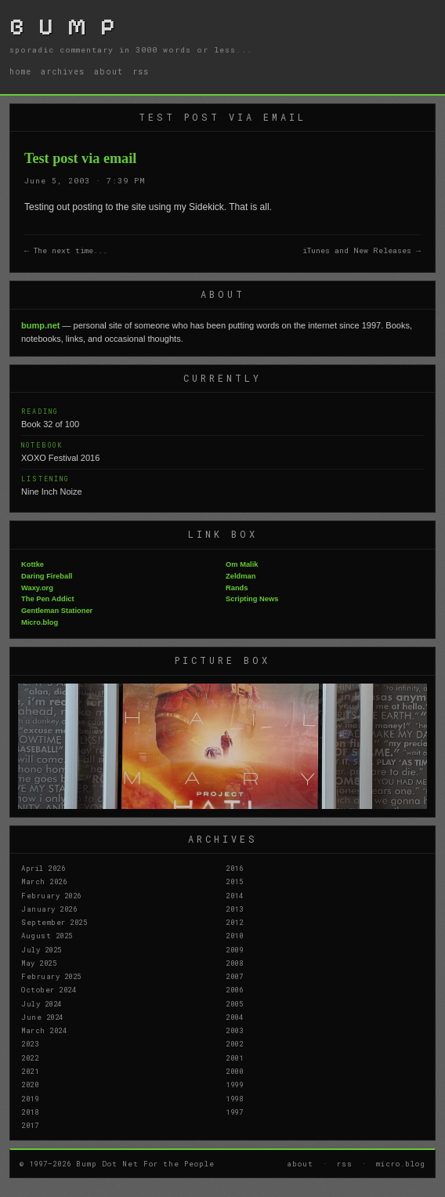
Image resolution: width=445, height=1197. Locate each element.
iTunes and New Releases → (361, 250)
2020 (29, 1084)
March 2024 (44, 1030)
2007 (234, 976)
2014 (234, 895)
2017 (29, 1125)
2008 (234, 962)
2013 (234, 908)
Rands (237, 588)
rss (140, 71)
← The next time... (65, 250)
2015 (234, 881)
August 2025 (47, 935)
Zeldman (240, 576)
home (20, 71)
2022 (29, 1057)
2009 (234, 949)
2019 (29, 1098)
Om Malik (242, 564)
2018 (29, 1111)
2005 (234, 1003)
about (108, 71)
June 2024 (42, 1016)
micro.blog (400, 1163)
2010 (234, 935)
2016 (234, 867)
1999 (234, 1084)
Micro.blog (39, 622)
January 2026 (49, 908)
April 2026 (43, 867)
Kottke (32, 564)
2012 (234, 922)
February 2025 (51, 976)
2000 (234, 1070)
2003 (234, 1030)
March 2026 (44, 881)
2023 (29, 1043)
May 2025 (38, 962)
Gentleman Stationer (56, 611)
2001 (234, 1057)
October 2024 (48, 989)
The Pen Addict (47, 599)
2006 (234, 989)
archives (63, 71)
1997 (234, 1111)
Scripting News (252, 599)
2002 (234, 1043)
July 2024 (41, 1003)
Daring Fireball (46, 576)
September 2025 (54, 922)
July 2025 (41, 949)
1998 (234, 1098)
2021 (29, 1070)
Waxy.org (37, 588)
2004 (234, 1016)
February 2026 (51, 895)
